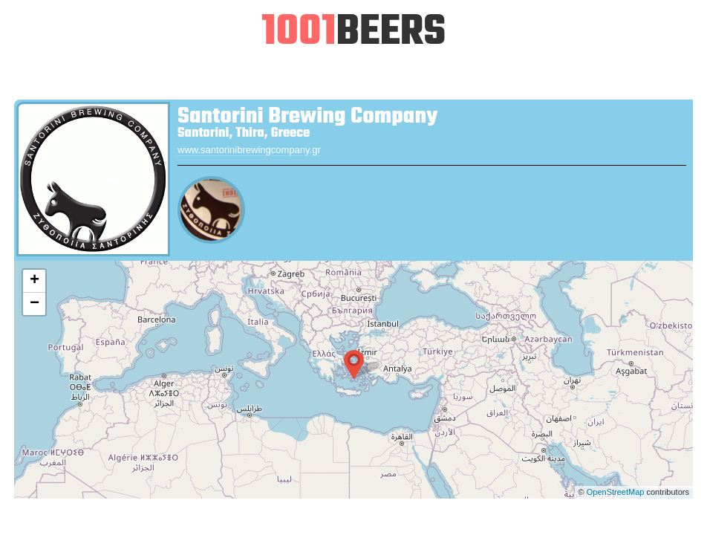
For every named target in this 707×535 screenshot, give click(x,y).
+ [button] (34, 281)
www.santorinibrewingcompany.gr (249, 149)
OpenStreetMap (616, 491)
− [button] (34, 304)
